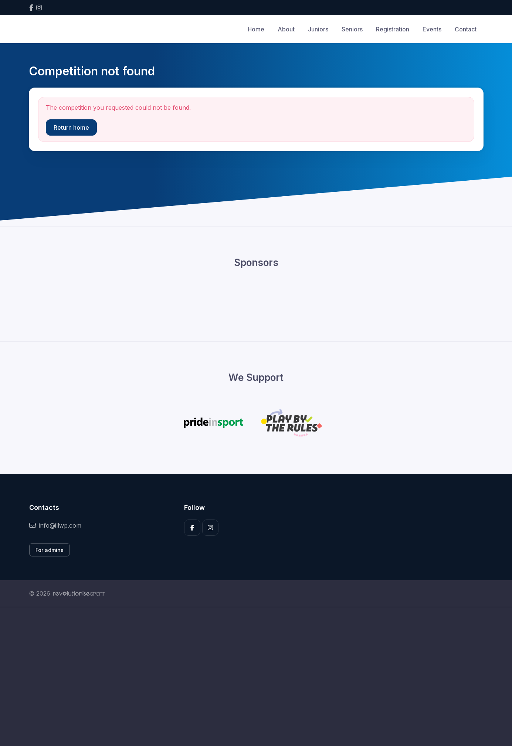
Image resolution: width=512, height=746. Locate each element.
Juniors (318, 29)
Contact (466, 29)
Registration (392, 29)
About (286, 29)
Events (432, 29)
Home (256, 29)
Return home (71, 127)
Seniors (352, 29)
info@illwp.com (55, 525)
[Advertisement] (250, 676)
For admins (49, 550)
